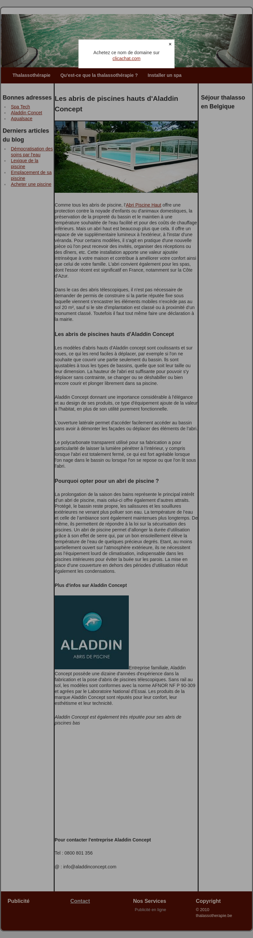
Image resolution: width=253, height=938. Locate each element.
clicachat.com (127, 58)
